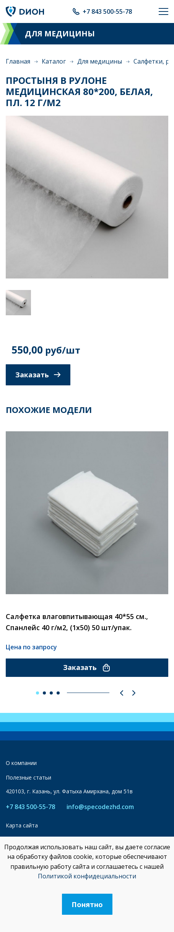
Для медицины (99, 61)
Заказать (38, 374)
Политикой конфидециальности (87, 876)
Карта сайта (22, 825)
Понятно (87, 904)
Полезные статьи (28, 777)
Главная (18, 61)
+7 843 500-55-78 (107, 11)
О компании (21, 763)
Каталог (54, 61)
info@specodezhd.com (100, 807)
